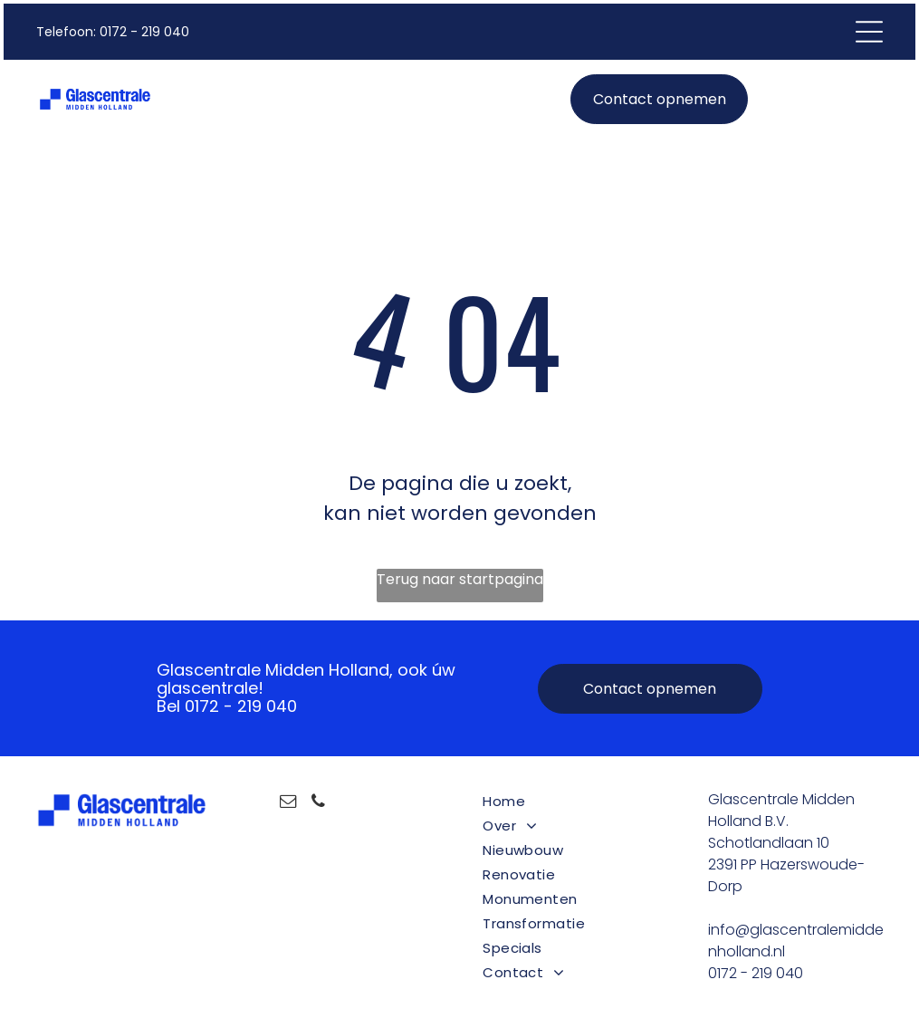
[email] (289, 804)
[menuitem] (572, 801)
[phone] (318, 804)
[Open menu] (869, 31)
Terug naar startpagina (460, 579)
